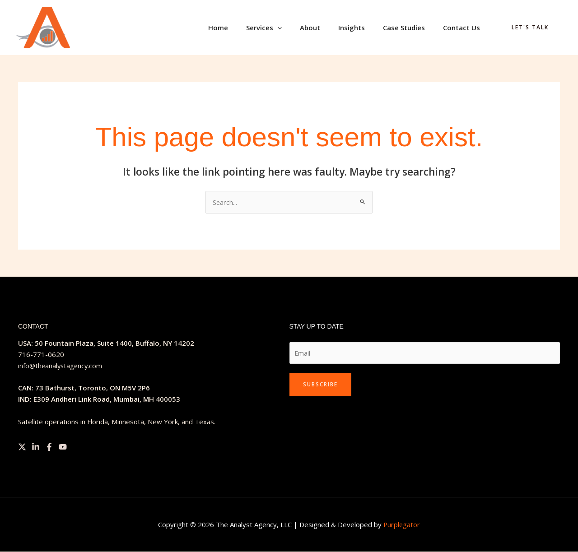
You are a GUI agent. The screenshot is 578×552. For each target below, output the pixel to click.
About (326, 27)
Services (284, 27)
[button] (298, 27)
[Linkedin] (36, 447)
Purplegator (401, 524)
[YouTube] (63, 447)
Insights (363, 27)
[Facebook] (49, 447)
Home (243, 27)
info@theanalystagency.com (61, 366)
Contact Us (463, 27)
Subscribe (320, 385)
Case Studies (411, 27)
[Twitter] (22, 447)
